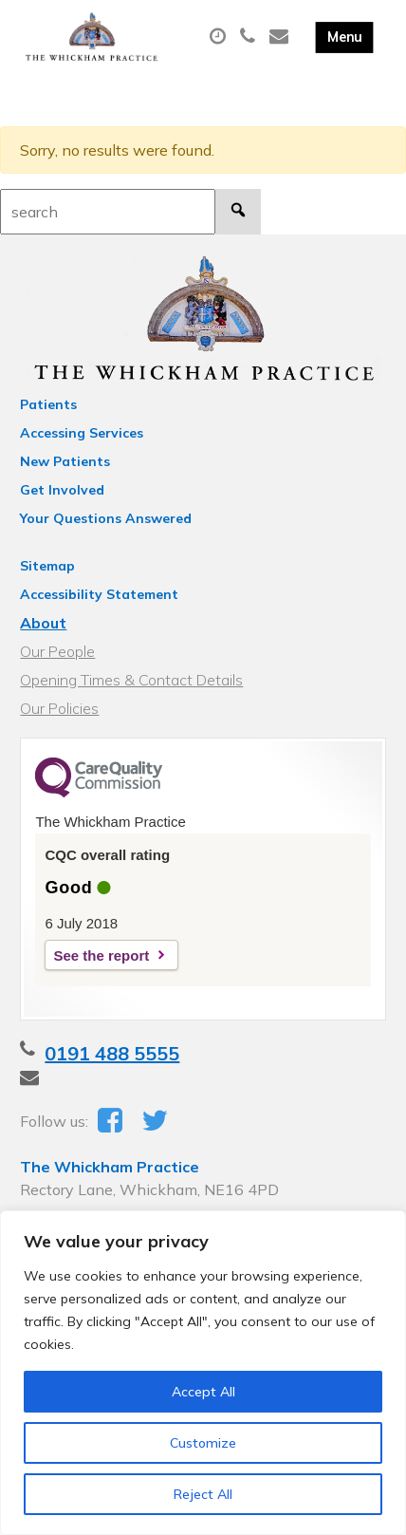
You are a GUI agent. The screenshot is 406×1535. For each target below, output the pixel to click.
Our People (57, 651)
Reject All (203, 1494)
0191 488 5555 (112, 1053)
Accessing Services (81, 432)
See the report (101, 955)
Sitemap (47, 565)
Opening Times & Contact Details (131, 679)
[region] (203, 1372)
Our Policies (59, 708)
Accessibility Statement (99, 594)
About (43, 622)
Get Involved (62, 489)
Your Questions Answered (106, 518)
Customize (203, 1442)
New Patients (65, 461)
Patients (48, 404)
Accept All (203, 1391)
